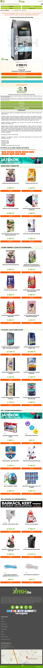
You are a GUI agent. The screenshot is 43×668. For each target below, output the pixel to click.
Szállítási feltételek (4, 626)
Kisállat (32, 6)
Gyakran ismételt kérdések (5, 639)
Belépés (2, 631)
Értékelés (21, 110)
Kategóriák (16, 10)
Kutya (21, 62)
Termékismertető (21, 108)
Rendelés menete (4, 624)
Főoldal (2, 618)
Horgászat (11, 6)
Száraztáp (25, 62)
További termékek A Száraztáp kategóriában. (16, 247)
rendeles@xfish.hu (6, 645)
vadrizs (23, 153)
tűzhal (31, 151)
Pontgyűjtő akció (4, 629)
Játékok (11, 8)
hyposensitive (10, 151)
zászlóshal (25, 151)
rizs (17, 153)
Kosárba (10, 190)
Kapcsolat (2, 621)
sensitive (18, 151)
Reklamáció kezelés (4, 636)
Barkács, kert (32, 8)
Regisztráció (3, 634)
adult (3, 151)
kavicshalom (5, 153)
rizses (11, 153)
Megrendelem (39, 666)
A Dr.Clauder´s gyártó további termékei (12, 330)
